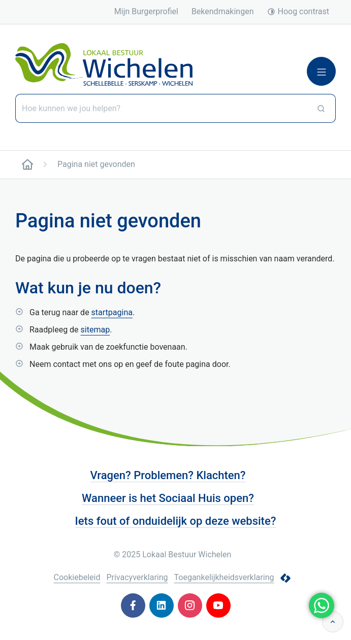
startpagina (112, 312)
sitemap (95, 329)
